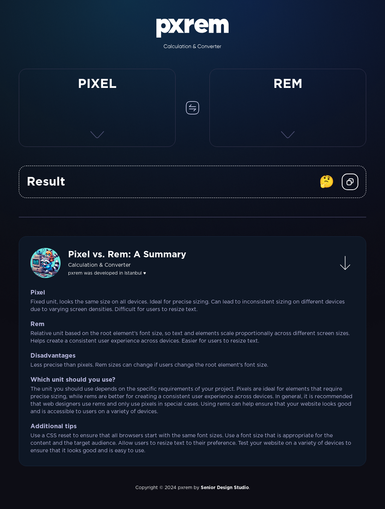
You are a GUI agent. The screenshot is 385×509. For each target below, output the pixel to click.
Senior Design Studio (225, 487)
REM (288, 84)
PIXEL (97, 84)
